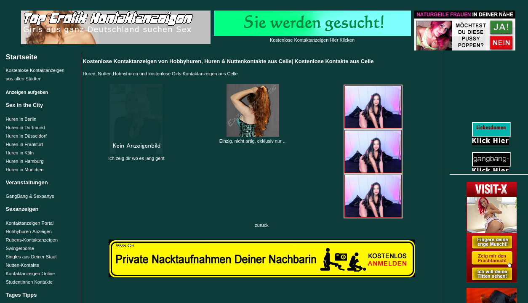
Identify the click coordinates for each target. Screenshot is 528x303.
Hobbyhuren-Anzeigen (29, 231)
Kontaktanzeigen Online (30, 273)
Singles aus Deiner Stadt (31, 256)
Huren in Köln (20, 152)
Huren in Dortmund (25, 127)
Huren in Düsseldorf (26, 135)
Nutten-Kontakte (23, 265)
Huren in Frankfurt (24, 144)
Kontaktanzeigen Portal (30, 223)
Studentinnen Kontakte (29, 281)
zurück (261, 225)
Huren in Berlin (21, 119)
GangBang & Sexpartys (30, 196)
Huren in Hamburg (25, 161)
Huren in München (25, 169)
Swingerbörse (20, 248)
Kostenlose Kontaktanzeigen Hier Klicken (312, 40)
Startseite (21, 57)
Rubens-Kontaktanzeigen (32, 239)
